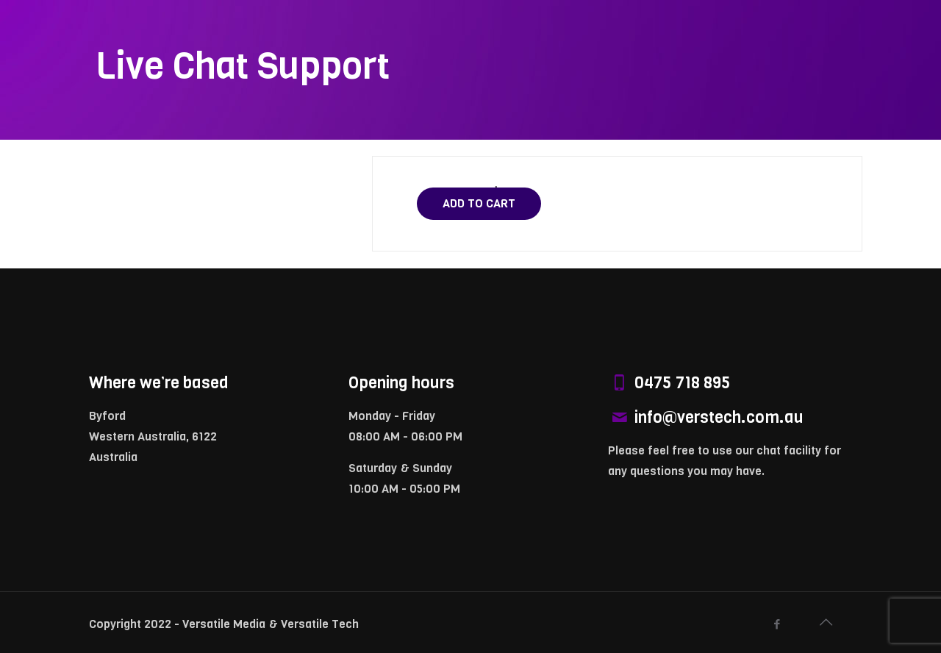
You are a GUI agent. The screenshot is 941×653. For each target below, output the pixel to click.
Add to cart (479, 203)
